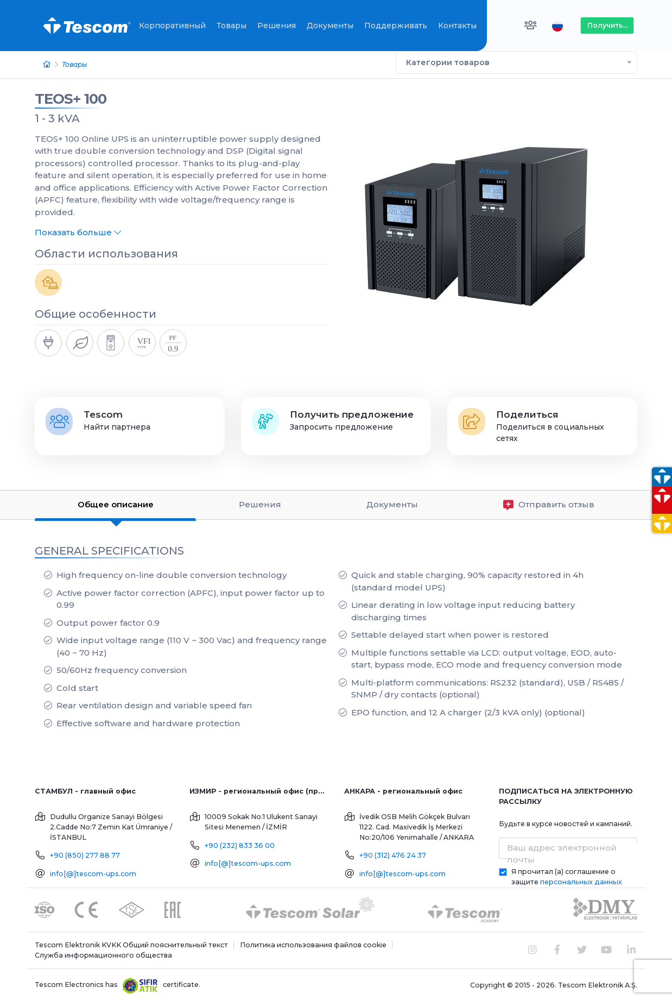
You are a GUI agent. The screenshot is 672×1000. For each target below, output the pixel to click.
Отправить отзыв (548, 503)
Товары (231, 25)
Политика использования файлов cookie (313, 943)
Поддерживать (395, 25)
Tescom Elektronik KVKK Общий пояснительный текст (131, 943)
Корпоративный (172, 25)
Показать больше (78, 230)
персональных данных (581, 880)
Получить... (607, 25)
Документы (330, 25)
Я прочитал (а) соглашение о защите (566, 875)
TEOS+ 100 (70, 97)
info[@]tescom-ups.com (93, 872)
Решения (276, 25)
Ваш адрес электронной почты (562, 852)
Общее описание (116, 503)
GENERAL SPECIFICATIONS (109, 549)
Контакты (457, 25)
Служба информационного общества (103, 953)
